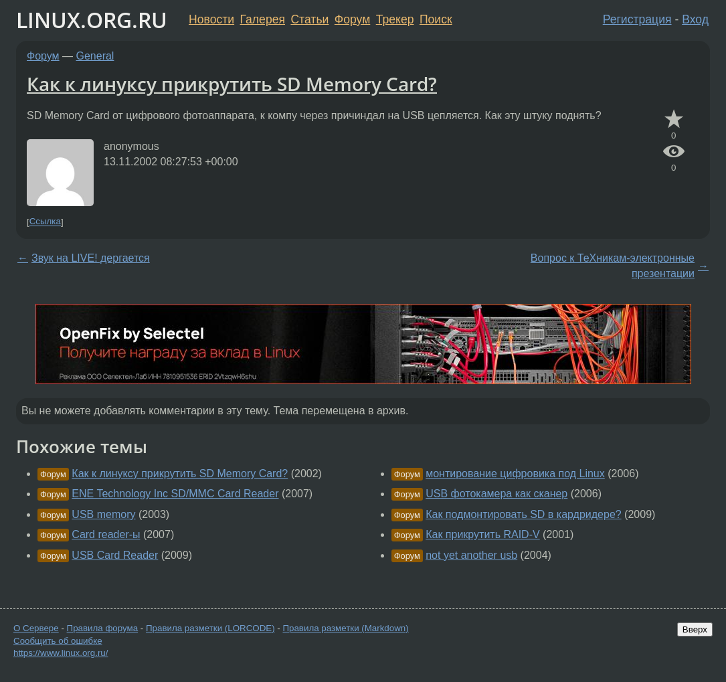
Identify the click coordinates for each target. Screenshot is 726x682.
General (95, 56)
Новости (211, 19)
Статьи (309, 19)
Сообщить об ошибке (57, 641)
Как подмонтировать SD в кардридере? (523, 514)
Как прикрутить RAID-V (482, 534)
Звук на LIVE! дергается (90, 258)
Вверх (695, 629)
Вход (695, 19)
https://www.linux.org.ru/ (60, 653)
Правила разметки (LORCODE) (210, 628)
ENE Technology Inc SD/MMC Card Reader (175, 493)
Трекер (395, 19)
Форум (352, 19)
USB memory (103, 514)
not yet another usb (471, 555)
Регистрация (637, 19)
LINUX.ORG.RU (91, 19)
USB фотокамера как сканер (496, 493)
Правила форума (103, 628)
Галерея (262, 19)
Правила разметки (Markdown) (345, 628)
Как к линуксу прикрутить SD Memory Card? (232, 83)
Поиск (436, 19)
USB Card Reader (115, 555)
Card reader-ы (106, 534)
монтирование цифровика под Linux (515, 473)
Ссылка (45, 222)
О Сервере (36, 628)
